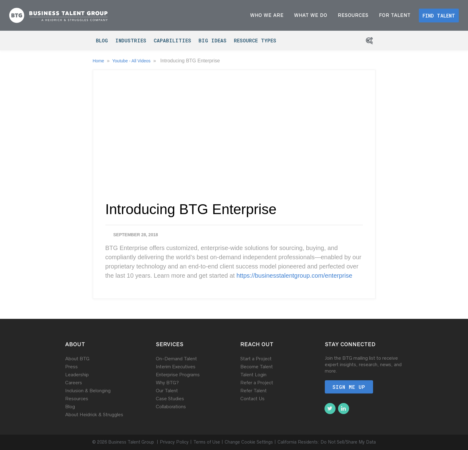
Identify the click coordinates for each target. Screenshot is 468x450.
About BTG (77, 358)
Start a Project (256, 358)
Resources (76, 398)
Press (71, 366)
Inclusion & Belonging (88, 390)
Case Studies (170, 398)
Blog (102, 40)
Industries (130, 40)
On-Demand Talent (176, 358)
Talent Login (253, 374)
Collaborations (171, 406)
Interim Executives (175, 366)
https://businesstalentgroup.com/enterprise (294, 275)
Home (99, 60)
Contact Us (252, 398)
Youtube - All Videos (131, 60)
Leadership (77, 374)
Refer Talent (253, 390)
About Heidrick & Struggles (94, 414)
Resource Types (255, 40)
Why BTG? (167, 382)
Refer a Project (256, 382)
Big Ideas (212, 40)
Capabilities (172, 40)
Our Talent (167, 390)
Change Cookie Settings (249, 442)
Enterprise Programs (178, 374)
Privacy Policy (174, 442)
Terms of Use (206, 442)
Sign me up (348, 387)
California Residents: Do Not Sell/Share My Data (326, 442)
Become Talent (256, 366)
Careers (73, 382)
